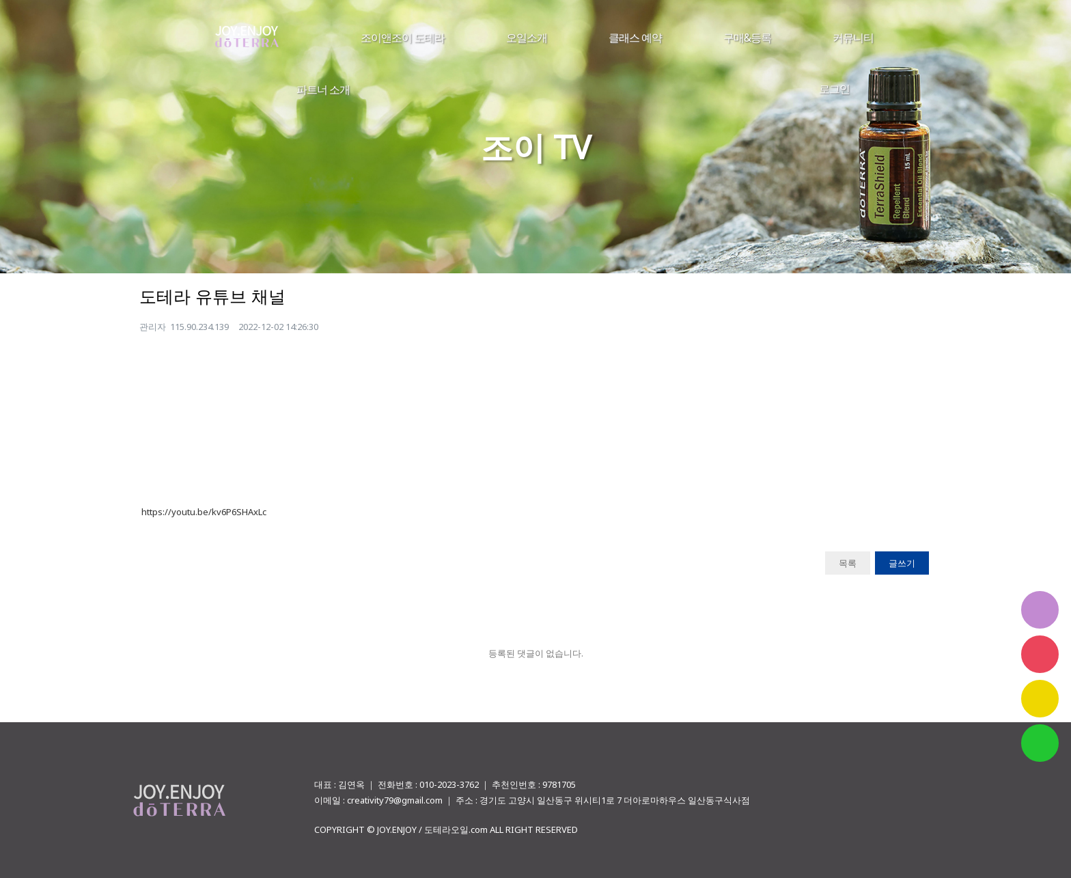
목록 (848, 563)
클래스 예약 (635, 37)
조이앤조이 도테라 (403, 37)
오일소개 (526, 37)
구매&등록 (747, 37)
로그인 (834, 88)
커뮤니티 (853, 37)
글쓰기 (902, 563)
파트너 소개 (323, 89)
